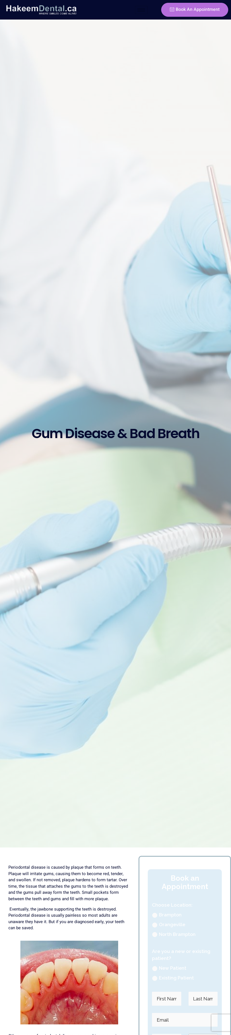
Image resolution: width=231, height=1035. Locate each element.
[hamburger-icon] (141, 10)
